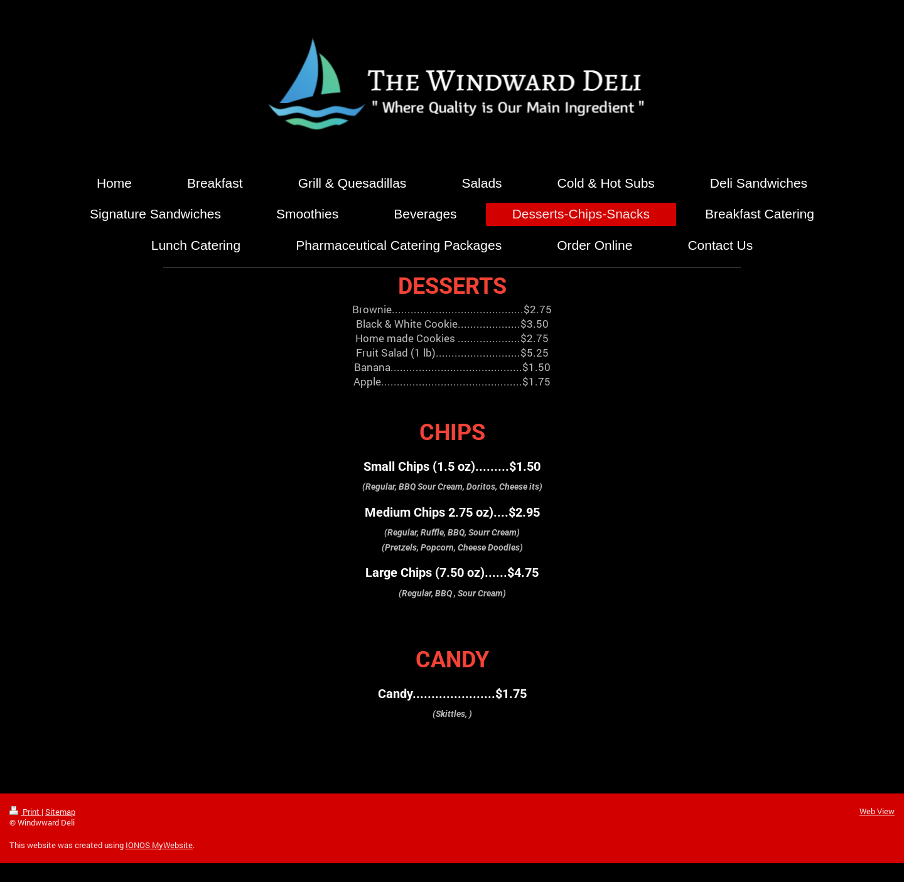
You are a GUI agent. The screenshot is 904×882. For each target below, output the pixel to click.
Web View (877, 811)
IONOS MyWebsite (159, 845)
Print (25, 812)
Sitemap (60, 812)
